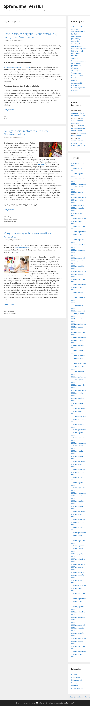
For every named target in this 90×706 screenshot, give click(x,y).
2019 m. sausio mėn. (78, 469)
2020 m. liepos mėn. (78, 390)
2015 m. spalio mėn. (78, 638)
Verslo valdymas (77, 688)
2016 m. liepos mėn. (78, 599)
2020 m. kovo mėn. (78, 408)
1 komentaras (9, 119)
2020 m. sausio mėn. (78, 416)
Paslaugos (75, 683)
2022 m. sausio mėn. (78, 311)
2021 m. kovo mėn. (78, 356)
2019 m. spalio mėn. (78, 430)
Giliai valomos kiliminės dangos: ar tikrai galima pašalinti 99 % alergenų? (78, 63)
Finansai (74, 674)
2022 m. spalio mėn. (78, 271)
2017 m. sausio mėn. (78, 572)
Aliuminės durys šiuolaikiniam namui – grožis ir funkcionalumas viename (77, 75)
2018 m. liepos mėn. (78, 493)
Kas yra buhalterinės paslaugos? (77, 120)
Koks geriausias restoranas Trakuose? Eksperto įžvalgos (27, 132)
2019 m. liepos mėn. (78, 443)
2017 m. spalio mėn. (78, 533)
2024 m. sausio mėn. (78, 205)
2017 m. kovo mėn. (78, 564)
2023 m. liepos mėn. (78, 232)
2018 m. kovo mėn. (78, 511)
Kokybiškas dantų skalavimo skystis (17, 67)
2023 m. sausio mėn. (78, 258)
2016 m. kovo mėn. (78, 617)
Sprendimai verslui (23, 6)
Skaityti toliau (9, 110)
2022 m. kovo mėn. (78, 303)
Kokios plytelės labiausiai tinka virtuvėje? (78, 128)
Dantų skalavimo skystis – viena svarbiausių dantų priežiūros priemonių (30, 35)
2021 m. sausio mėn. (78, 364)
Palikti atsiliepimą (10, 221)
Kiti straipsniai (9, 217)
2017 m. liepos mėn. (78, 546)
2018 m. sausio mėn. (78, 519)
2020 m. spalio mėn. (78, 377)
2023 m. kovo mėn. (78, 250)
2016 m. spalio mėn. (78, 585)
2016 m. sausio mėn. (78, 625)
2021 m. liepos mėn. (78, 337)
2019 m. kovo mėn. (78, 461)
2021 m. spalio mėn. (78, 324)
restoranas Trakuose (11, 219)
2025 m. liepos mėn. (78, 184)
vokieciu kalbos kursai (23, 247)
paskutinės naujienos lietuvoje (79, 697)
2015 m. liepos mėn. (78, 651)
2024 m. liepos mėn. (78, 197)
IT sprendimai (76, 677)
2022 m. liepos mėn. (78, 284)
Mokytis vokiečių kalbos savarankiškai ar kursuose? (28, 234)
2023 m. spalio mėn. (78, 218)
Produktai (8, 117)
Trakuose (40, 164)
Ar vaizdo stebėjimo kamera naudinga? (78, 112)
